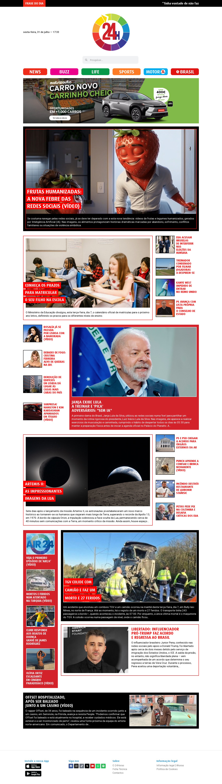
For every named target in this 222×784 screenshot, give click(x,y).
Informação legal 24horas (170, 765)
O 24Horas (118, 765)
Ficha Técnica (120, 769)
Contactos (118, 772)
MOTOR (153, 71)
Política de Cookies (167, 769)
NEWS (35, 71)
